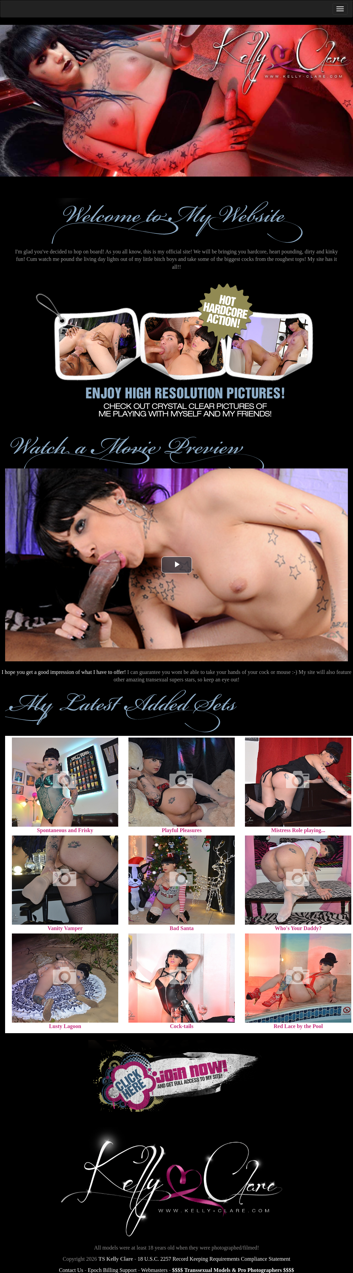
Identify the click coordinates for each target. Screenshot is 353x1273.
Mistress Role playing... (298, 830)
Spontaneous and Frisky (65, 830)
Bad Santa (182, 928)
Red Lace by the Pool (298, 1026)
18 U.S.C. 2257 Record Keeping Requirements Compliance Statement (214, 1259)
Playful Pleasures (181, 830)
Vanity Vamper (65, 928)
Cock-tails (181, 1026)
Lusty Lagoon (65, 1026)
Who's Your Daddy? (298, 928)
